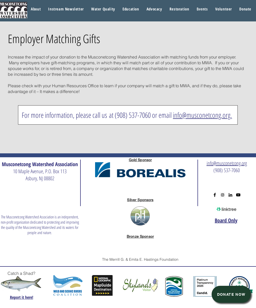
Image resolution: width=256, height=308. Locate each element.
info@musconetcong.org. (202, 115)
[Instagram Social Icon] (222, 194)
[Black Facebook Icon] (214, 194)
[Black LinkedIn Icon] (230, 194)
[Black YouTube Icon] (238, 194)
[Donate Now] (231, 294)
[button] (103, 9)
